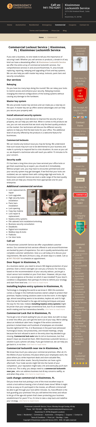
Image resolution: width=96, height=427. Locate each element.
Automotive (21, 25)
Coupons (72, 25)
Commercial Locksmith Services (80, 51)
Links (66, 417)
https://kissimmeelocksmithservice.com (58, 409)
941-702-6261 (52, 7)
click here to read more (38, 282)
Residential (34, 25)
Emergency (47, 25)
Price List (55, 30)
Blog (65, 30)
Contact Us (84, 25)
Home (9, 25)
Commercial (60, 25)
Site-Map (59, 417)
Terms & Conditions (38, 417)
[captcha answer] (83, 173)
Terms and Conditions (38, 30)
